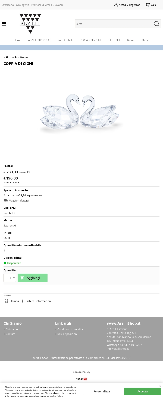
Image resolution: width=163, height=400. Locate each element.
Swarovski (10, 225)
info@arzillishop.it (118, 348)
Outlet (145, 40)
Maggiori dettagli (19, 200)
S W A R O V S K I (91, 40)
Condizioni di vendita (70, 329)
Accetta (142, 391)
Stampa (14, 301)
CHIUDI (160, 386)
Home (17, 40)
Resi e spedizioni (67, 334)
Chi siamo (12, 329)
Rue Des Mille (66, 40)
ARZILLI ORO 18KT (39, 40)
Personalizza (101, 391)
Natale (131, 40)
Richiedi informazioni (38, 301)
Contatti (10, 334)
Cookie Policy (55, 395)
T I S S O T (114, 40)
